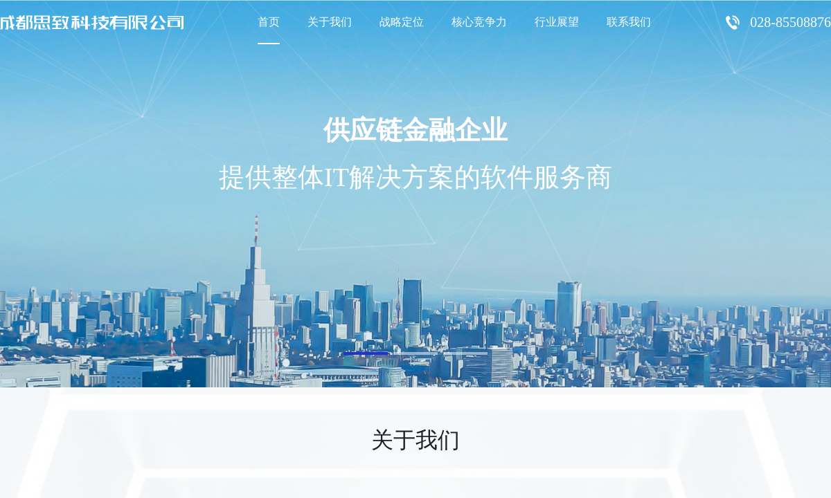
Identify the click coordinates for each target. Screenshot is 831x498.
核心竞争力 (479, 22)
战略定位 (401, 22)
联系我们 (629, 22)
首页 (269, 22)
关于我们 (329, 22)
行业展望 (557, 22)
